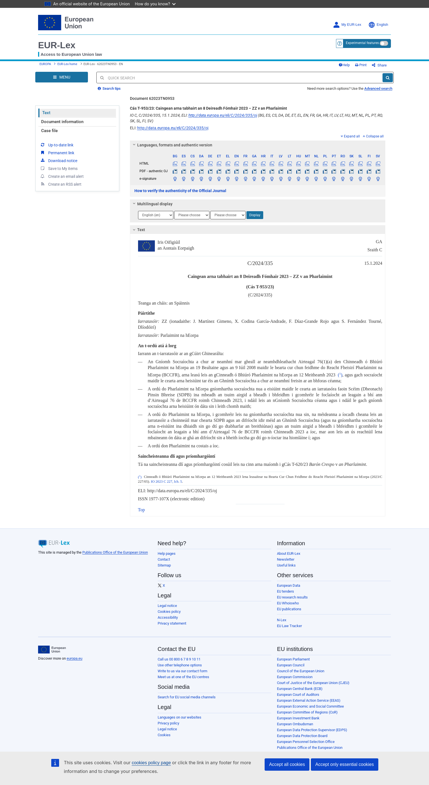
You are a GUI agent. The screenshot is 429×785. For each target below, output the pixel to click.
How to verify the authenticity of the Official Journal (180, 190)
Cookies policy (169, 611)
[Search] (388, 77)
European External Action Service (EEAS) (309, 700)
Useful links (286, 565)
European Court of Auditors (298, 694)
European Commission (295, 677)
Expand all (350, 136)
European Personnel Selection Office (306, 742)
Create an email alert (62, 176)
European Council (290, 665)
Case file (49, 130)
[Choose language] (155, 215)
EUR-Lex (56, 45)
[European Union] (52, 649)
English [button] (378, 24)
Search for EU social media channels (187, 697)
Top (141, 509)
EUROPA (45, 64)
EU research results (292, 597)
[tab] (257, 145)
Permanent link (57, 152)
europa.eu (74, 658)
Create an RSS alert (60, 184)
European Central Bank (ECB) (300, 689)
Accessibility (168, 617)
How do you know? (155, 3)
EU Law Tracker (289, 626)
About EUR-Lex (288, 553)
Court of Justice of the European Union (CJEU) (313, 683)
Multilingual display (151, 204)
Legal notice (167, 606)
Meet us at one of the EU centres (183, 677)
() (340, 374)
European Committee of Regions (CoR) (307, 712)
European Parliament (293, 659)
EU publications (289, 609)
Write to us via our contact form (182, 671)
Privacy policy (168, 723)
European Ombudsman (295, 724)
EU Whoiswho (288, 603)
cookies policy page (151, 762)
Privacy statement (172, 623)
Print (361, 65)
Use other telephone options (180, 665)
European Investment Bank (298, 718)
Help (344, 65)
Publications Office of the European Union (115, 552)
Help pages (167, 553)
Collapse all (373, 136)
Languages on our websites (179, 717)
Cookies (164, 735)
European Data (288, 585)
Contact (164, 559)
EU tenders (285, 591)
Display (254, 215)
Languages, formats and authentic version (171, 145)
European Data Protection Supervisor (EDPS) (312, 730)
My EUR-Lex (347, 24)
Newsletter (285, 559)
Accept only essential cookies (344, 764)
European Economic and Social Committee (310, 706)
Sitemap (164, 565)
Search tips (109, 88)
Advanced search (378, 88)
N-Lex (281, 620)
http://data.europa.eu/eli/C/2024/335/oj (222, 115)
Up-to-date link (56, 145)
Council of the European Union (300, 671)
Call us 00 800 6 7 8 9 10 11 (179, 659)
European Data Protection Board (302, 736)
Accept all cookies (287, 764)
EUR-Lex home (67, 64)
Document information (62, 121)
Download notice (58, 160)
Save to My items (59, 168)
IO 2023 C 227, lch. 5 (166, 482)
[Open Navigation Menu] (61, 77)
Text (46, 112)
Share (379, 65)
